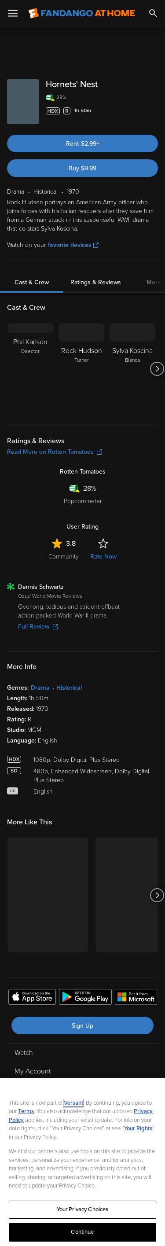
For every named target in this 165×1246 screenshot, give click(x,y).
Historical (69, 687)
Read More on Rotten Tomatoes (54, 452)
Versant (73, 1102)
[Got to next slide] (157, 369)
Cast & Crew (32, 282)
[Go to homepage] (82, 13)
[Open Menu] (13, 13)
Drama (40, 687)
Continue (82, 1231)
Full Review (38, 626)
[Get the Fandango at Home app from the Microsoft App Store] (136, 998)
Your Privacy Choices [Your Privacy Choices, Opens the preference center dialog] (83, 1209)
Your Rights (138, 1128)
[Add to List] (153, 111)
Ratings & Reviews (95, 282)
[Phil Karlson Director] (30, 369)
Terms (26, 1111)
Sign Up (82, 1025)
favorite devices (73, 245)
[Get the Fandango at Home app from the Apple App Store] (32, 998)
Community (63, 556)
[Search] (153, 13)
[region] (82, 1162)
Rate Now (103, 556)
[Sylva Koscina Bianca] (132, 369)
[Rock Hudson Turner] (81, 369)
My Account (33, 1071)
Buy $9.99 (82, 168)
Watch (24, 1052)
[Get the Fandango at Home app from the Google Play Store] (85, 998)
